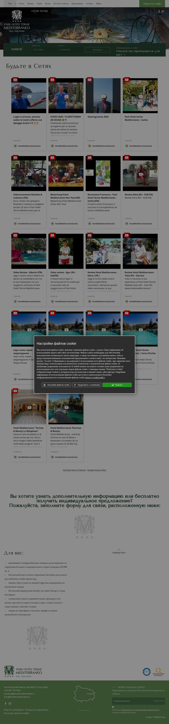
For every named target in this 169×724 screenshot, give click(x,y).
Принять (117, 385)
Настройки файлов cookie (56, 385)
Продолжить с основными (87, 385)
